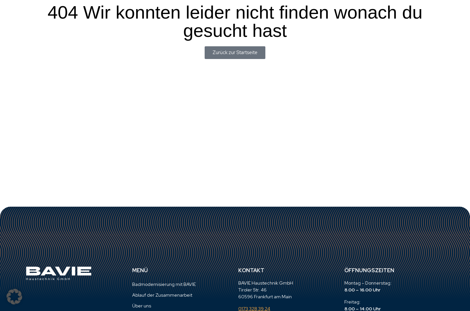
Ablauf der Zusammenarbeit (162, 295)
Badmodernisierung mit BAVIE (164, 284)
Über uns (141, 306)
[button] (14, 296)
